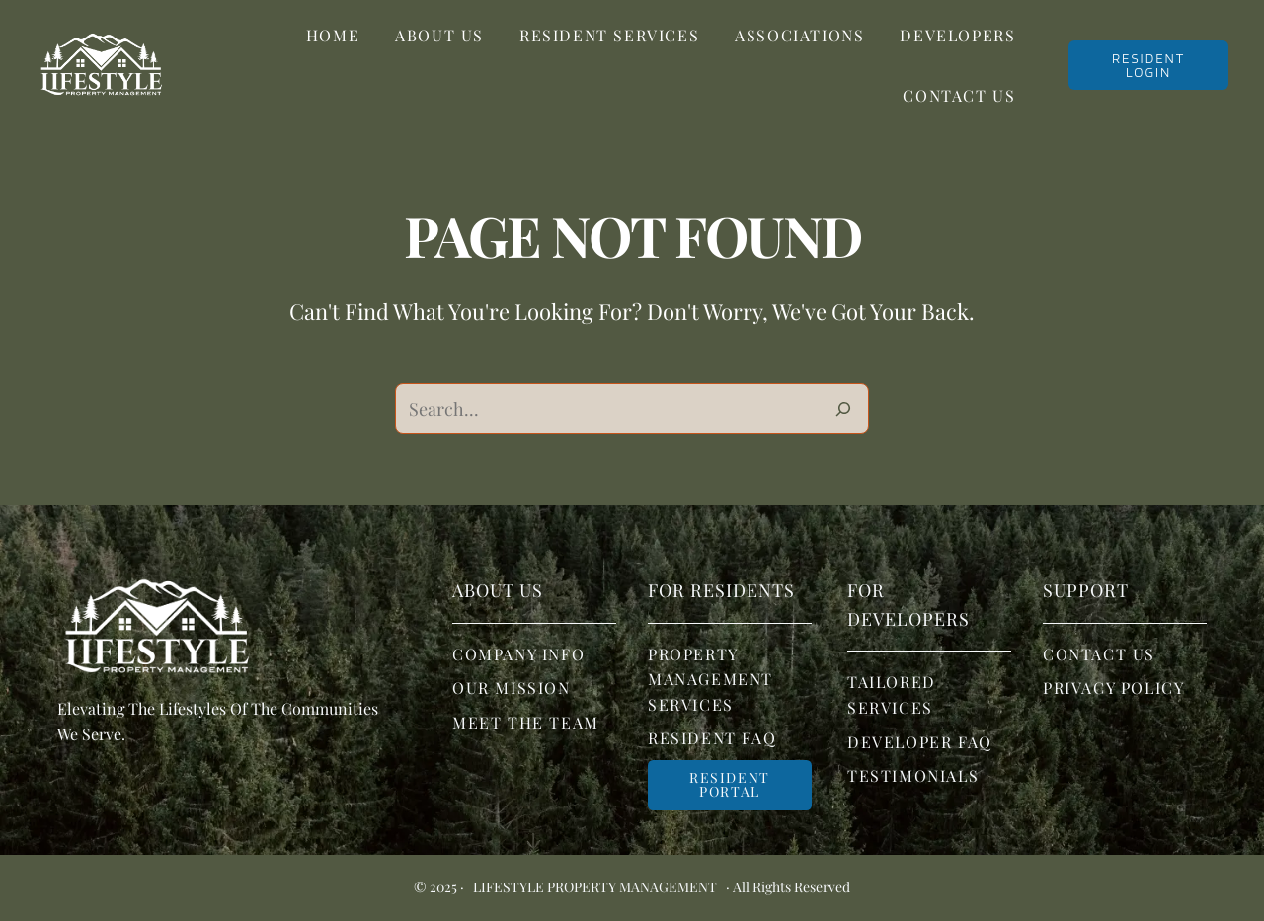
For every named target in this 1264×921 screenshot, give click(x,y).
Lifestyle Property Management (595, 887)
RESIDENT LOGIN (1148, 65)
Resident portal (729, 784)
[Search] (843, 408)
